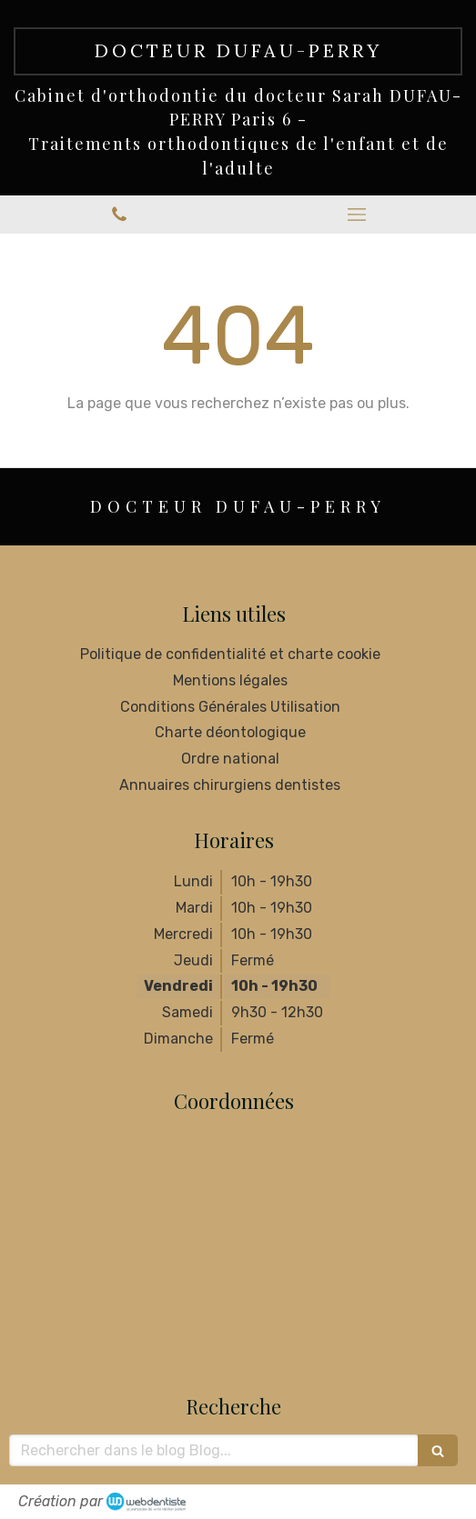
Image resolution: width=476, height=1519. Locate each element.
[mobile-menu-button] (357, 214)
